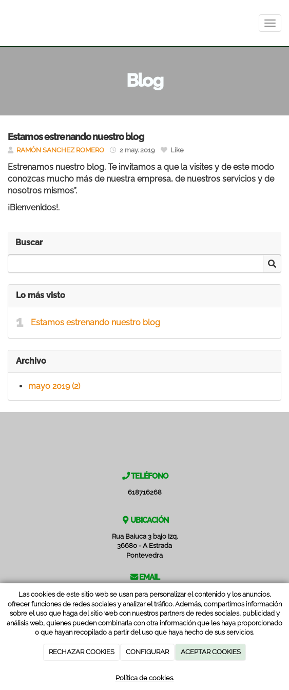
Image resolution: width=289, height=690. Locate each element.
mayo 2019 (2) (54, 386)
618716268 (145, 492)
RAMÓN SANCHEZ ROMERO (60, 150)
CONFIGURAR (147, 652)
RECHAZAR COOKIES (81, 652)
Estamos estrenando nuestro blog (95, 322)
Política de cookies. (144, 678)
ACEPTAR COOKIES (211, 652)
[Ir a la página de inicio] (5, 23)
